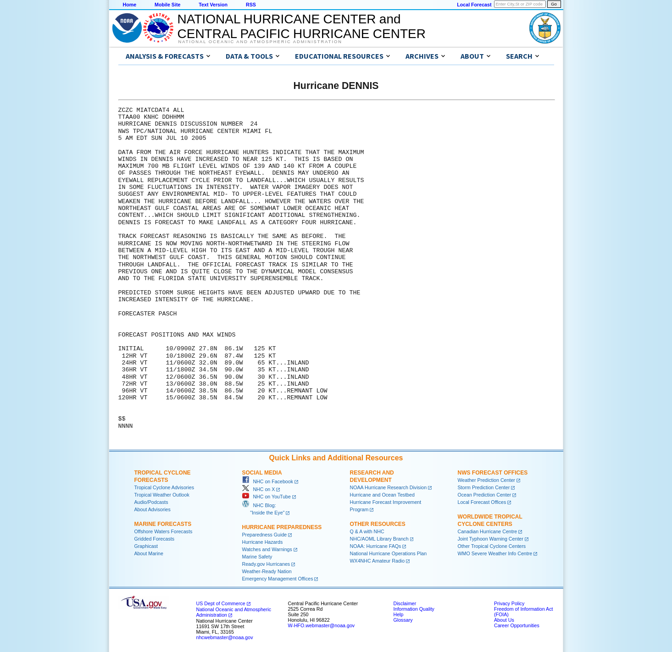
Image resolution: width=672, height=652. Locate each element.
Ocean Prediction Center (484, 494)
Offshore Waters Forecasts (163, 531)
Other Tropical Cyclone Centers (492, 546)
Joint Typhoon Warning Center (490, 538)
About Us (504, 620)
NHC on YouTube (266, 496)
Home (130, 4)
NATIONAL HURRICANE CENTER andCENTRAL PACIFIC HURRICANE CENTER (302, 26)
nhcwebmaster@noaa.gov (224, 637)
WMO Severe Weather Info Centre (495, 553)
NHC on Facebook (268, 481)
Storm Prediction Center (484, 487)
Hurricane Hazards (262, 542)
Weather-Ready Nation (267, 571)
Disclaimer (405, 603)
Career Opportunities (516, 625)
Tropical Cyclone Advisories (164, 487)
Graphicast (146, 546)
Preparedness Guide (264, 534)
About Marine (148, 553)
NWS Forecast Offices (493, 473)
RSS (251, 4)
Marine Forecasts (163, 524)
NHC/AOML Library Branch (379, 538)
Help (399, 614)
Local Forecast (474, 4)
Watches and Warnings (267, 549)
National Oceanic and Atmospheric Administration (260, 41)
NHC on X (258, 489)
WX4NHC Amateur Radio (377, 561)
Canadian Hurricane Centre (487, 531)
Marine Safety (257, 556)
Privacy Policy (509, 603)
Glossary (403, 620)
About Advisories (152, 509)
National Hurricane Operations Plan (388, 553)
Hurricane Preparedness (282, 527)
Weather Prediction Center (486, 480)
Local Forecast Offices (482, 502)
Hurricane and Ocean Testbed (382, 494)
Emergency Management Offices (277, 578)
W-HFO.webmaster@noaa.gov (321, 625)
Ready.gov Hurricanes (266, 564)
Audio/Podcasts (151, 502)
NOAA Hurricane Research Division (388, 487)
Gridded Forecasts (154, 538)
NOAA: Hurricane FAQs (375, 546)
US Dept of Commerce (220, 603)
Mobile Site (167, 4)
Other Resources (377, 524)
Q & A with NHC (367, 531)
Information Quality (414, 609)
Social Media (262, 473)
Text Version (213, 4)
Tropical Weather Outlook (161, 494)
